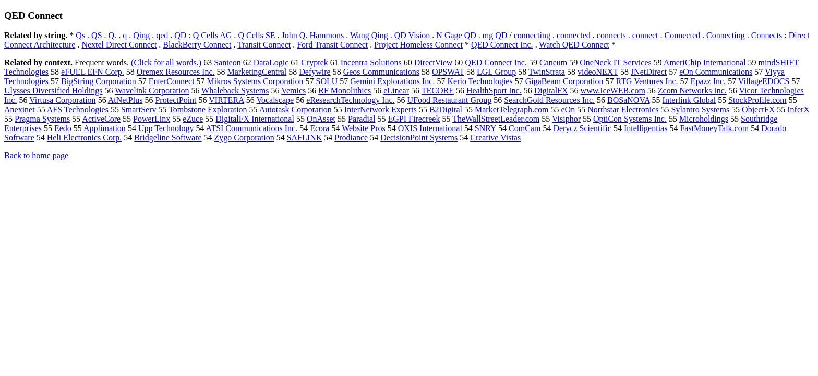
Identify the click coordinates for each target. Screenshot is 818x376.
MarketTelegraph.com (511, 109)
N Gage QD (456, 35)
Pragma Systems (42, 118)
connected (574, 35)
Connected (682, 35)
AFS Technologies (78, 109)
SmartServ (139, 109)
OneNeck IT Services (615, 62)
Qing (141, 35)
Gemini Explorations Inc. (392, 81)
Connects (767, 35)
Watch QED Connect (574, 44)
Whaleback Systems (235, 90)
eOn (568, 109)
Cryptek (314, 62)
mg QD (495, 35)
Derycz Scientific (582, 128)
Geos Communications (381, 71)
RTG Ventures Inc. (647, 81)
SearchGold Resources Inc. (549, 100)
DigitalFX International (254, 118)
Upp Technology (166, 128)
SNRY (485, 128)
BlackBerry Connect (197, 44)
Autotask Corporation (295, 109)
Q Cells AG (212, 35)
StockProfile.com (757, 100)
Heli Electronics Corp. (84, 137)
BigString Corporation (98, 81)
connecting (532, 35)
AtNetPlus (125, 100)
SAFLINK (304, 137)
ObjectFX (758, 109)
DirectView (433, 62)
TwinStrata (546, 71)
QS (96, 35)
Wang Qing (369, 35)
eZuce (193, 118)
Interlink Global (689, 100)
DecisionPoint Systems (419, 137)
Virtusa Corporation (62, 100)
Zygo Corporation (244, 137)
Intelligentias (646, 128)
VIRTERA (226, 100)
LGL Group (496, 71)
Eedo (62, 128)
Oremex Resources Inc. (176, 71)
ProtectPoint (175, 100)
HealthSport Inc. (494, 90)
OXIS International (430, 128)
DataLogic (271, 62)
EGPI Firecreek (414, 118)
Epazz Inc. (708, 81)
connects (611, 35)
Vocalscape (275, 100)
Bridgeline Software (167, 137)
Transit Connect (264, 44)
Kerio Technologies (479, 81)
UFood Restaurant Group (449, 100)
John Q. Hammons (313, 35)
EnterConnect (172, 81)
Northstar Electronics (622, 109)
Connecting (725, 35)
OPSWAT (448, 71)
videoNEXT (598, 71)
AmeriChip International (705, 62)
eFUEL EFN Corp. (92, 71)
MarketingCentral (257, 71)
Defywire (314, 71)
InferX (798, 109)
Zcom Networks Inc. (692, 90)
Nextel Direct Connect (119, 44)
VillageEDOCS (764, 81)
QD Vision (412, 35)
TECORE (438, 90)
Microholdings (703, 118)
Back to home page (36, 155)
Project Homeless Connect (418, 44)
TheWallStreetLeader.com (495, 118)
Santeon (227, 62)
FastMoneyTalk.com (714, 128)
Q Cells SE (256, 35)
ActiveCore (101, 118)
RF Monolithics (344, 90)
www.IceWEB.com (613, 90)
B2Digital (445, 109)
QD (180, 35)
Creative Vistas (495, 137)
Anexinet (19, 109)
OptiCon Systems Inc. (630, 118)
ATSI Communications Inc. (252, 128)
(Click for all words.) (166, 62)
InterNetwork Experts (380, 109)
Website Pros (364, 128)
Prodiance (351, 137)
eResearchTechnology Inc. (350, 100)
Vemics (293, 90)
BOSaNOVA (628, 100)
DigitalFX (551, 90)
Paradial (361, 118)
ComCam (524, 128)
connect (645, 35)
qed (162, 35)
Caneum (553, 62)
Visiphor (566, 118)
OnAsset (321, 118)
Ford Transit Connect (332, 44)
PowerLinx (151, 118)
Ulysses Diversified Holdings (53, 90)
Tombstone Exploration (208, 109)
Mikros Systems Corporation (255, 81)
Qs (80, 35)
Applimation (104, 128)
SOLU (327, 81)
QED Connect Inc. (502, 44)
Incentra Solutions (371, 62)
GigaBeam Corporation (564, 81)
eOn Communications (715, 71)
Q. (113, 35)
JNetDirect (649, 71)
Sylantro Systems (700, 109)
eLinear (396, 90)
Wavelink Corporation (152, 90)
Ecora (319, 128)
